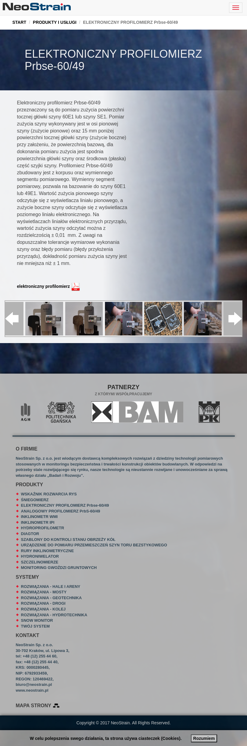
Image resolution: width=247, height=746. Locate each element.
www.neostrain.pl (32, 690)
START (20, 22)
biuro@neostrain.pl (34, 684)
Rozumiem (204, 738)
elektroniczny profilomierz (43, 286)
